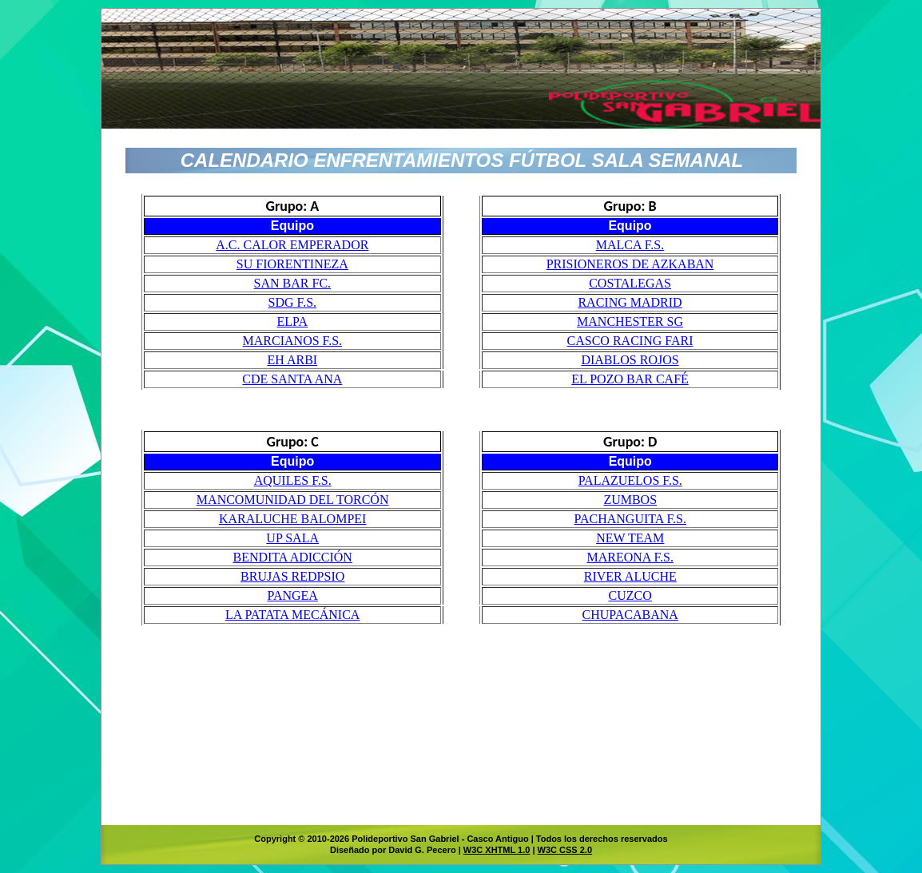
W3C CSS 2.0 (565, 850)
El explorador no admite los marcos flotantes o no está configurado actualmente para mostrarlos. (461, 492)
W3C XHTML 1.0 (497, 850)
